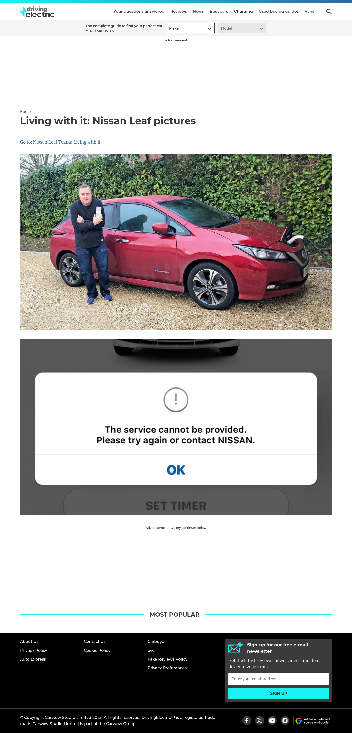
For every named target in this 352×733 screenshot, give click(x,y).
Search (329, 11)
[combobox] (168, 28)
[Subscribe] (278, 679)
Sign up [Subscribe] (278, 693)
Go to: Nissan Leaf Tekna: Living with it (60, 142)
